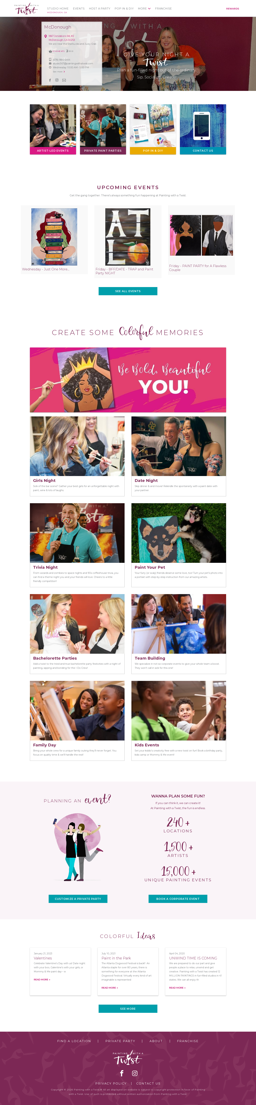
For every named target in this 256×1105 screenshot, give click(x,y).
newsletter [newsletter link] (64, 80)
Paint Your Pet (150, 567)
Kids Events (147, 745)
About (156, 1041)
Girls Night (44, 480)
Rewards (232, 8)
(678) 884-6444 (61, 59)
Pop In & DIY (124, 8)
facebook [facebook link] (49, 80)
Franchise (163, 8)
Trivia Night (45, 567)
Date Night (146, 480)
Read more (41, 979)
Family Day (44, 745)
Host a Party (100, 8)
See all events (128, 291)
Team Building (150, 658)
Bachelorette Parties (55, 658)
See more (128, 1008)
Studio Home (58, 8)
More (142, 8)
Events (79, 8)
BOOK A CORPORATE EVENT (178, 898)
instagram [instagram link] (57, 80)
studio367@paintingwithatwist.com (73, 63)
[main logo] (27, 3)
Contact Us (148, 1083)
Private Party (120, 1041)
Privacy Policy (111, 1083)
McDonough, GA (57, 12)
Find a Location (74, 1041)
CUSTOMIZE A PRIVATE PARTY (78, 898)
